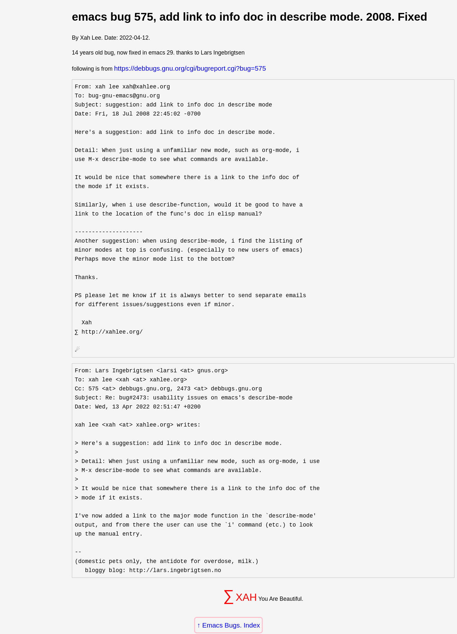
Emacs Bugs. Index (231, 625)
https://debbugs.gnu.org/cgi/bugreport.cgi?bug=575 (190, 68)
